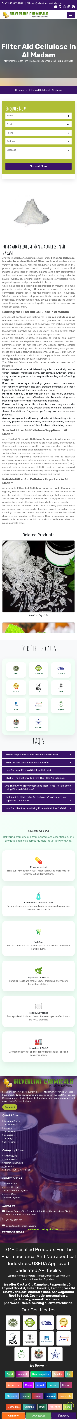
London (53, 1385)
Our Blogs (7, 1138)
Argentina (55, 1407)
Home (19, 90)
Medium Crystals (11, 1197)
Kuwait (40, 1385)
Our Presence (9, 1131)
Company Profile (11, 1121)
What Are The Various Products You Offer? (28, 762)
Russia (25, 1396)
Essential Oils (9, 1159)
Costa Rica (14, 1407)
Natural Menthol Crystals (15, 1190)
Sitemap (7, 1128)
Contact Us (8, 1135)
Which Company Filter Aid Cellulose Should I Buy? (31, 754)
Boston (66, 1385)
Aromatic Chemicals (12, 1163)
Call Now (13, 1415)
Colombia (29, 1407)
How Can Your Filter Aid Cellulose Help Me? (28, 770)
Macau (28, 1385)
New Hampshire (40, 1374)
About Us (10, 1107)
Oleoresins (8, 1166)
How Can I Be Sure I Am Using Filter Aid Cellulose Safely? (35, 808)
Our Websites (9, 1142)
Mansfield (12, 1396)
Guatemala (65, 1396)
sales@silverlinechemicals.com (44, 3)
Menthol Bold (9, 1194)
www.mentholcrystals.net (44, 1229)
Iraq (69, 1374)
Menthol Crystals (38, 615)
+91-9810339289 (12, 3)
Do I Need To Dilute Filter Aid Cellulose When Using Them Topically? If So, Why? (35, 799)
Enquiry (63, 1415)
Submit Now (38, 166)
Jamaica (50, 1396)
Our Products (9, 1124)
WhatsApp (38, 1415)
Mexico (37, 1396)
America (58, 1374)
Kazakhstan (14, 1385)
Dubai (10, 1374)
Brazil (42, 1407)
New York (22, 1374)
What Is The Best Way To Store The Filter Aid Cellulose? (35, 778)
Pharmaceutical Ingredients (16, 1170)
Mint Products (9, 1156)
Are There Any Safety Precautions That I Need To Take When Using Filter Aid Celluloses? (38, 787)
